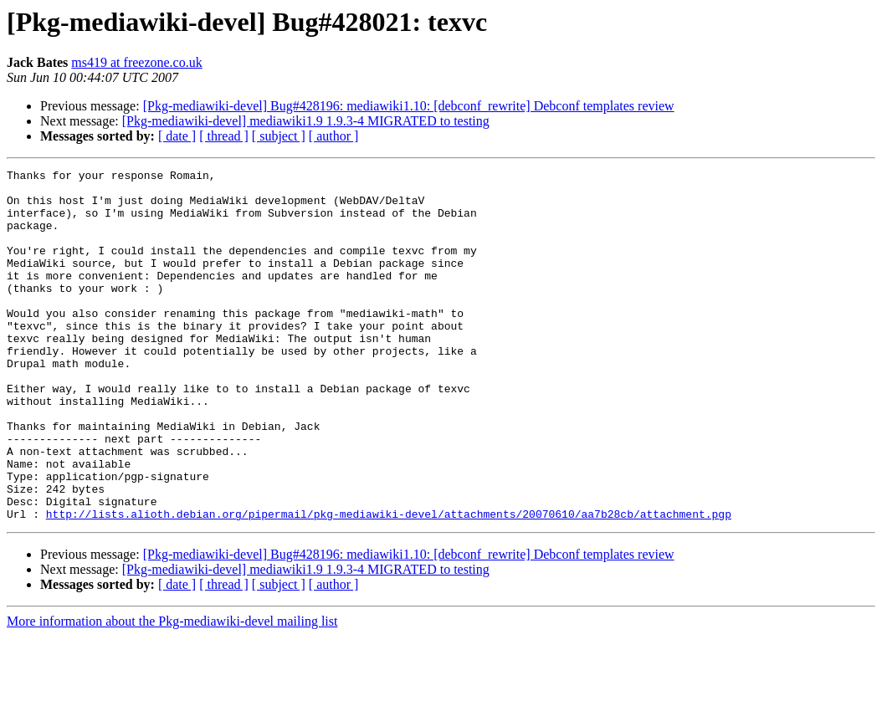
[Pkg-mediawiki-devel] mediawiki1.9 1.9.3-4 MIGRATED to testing (306, 121)
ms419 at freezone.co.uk (136, 62)
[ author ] (334, 136)
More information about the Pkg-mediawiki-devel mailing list (172, 691)
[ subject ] (278, 136)
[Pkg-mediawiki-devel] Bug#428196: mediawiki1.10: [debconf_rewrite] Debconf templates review (408, 106)
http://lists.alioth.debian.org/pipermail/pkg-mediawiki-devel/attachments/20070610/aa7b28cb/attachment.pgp (388, 583)
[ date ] (177, 136)
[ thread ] (224, 136)
